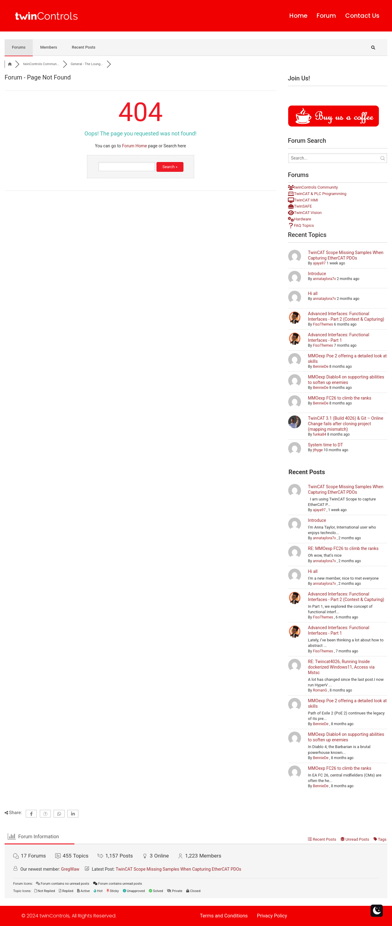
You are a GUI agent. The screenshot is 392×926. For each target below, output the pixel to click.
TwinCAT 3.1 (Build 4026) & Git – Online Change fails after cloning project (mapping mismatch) (345, 424)
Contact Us (362, 15)
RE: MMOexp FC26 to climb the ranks (343, 548)
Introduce (317, 273)
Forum (326, 15)
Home (298, 15)
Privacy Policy (272, 916)
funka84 (319, 434)
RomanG (320, 690)
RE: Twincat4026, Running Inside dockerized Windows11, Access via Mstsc (341, 667)
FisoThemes (323, 324)
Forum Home (134, 145)
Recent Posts (83, 47)
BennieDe (321, 366)
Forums (18, 47)
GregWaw (70, 869)
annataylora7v (324, 279)
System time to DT (325, 444)
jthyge (318, 450)
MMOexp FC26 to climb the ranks (339, 398)
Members (48, 47)
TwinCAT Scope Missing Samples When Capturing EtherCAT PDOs (178, 869)
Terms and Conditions (224, 916)
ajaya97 (319, 263)
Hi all (313, 293)
